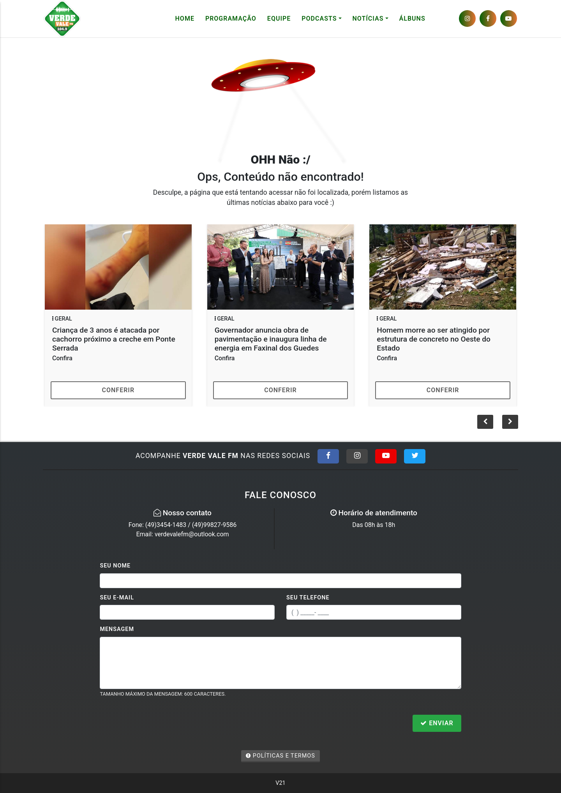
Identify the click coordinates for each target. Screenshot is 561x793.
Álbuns (412, 18)
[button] (510, 422)
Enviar (436, 723)
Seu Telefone (308, 597)
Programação (230, 18)
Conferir (118, 390)
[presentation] (159, 724)
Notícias (368, 18)
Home (184, 18)
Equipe (279, 18)
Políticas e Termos (280, 755)
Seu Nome (115, 565)
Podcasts (319, 18)
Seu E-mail (117, 597)
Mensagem (117, 629)
